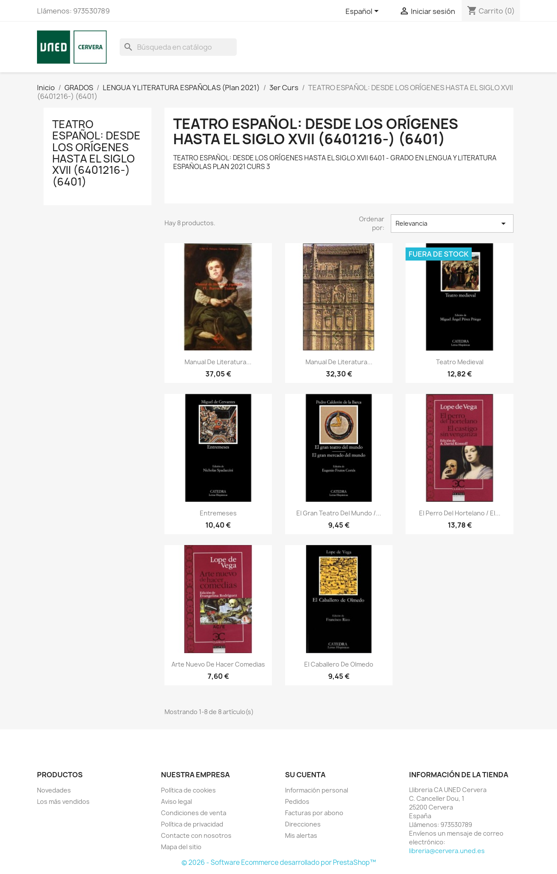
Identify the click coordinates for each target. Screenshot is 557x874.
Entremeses (218, 513)
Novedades (54, 790)
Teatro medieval (459, 362)
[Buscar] (178, 47)
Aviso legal (176, 801)
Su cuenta (305, 774)
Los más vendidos (63, 801)
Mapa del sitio (181, 847)
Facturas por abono (314, 813)
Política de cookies (188, 790)
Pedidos (297, 801)
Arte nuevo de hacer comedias (218, 664)
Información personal (316, 790)
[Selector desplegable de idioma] (364, 12)
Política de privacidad (192, 824)
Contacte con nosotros (196, 835)
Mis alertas (301, 835)
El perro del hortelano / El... (459, 513)
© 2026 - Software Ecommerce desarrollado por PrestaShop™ (278, 862)
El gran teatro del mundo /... (338, 513)
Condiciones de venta (193, 813)
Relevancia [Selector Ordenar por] (452, 223)
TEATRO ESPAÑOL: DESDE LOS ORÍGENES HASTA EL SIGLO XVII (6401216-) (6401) (96, 153)
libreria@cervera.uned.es (447, 851)
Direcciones (303, 824)
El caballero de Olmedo (338, 664)
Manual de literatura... (218, 362)
